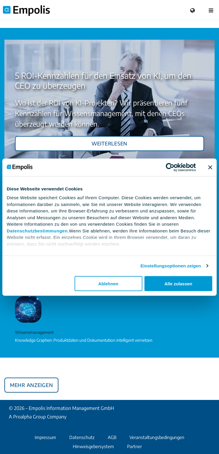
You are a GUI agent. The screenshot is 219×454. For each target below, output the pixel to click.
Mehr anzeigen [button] (31, 384)
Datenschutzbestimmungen (37, 230)
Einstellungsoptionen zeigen (171, 265)
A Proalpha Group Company (37, 417)
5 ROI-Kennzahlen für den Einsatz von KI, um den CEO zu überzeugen (103, 80)
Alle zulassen (178, 283)
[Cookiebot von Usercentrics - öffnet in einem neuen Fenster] (170, 167)
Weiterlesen (109, 142)
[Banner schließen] (210, 167)
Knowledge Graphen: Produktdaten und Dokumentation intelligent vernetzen (83, 340)
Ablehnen (108, 283)
